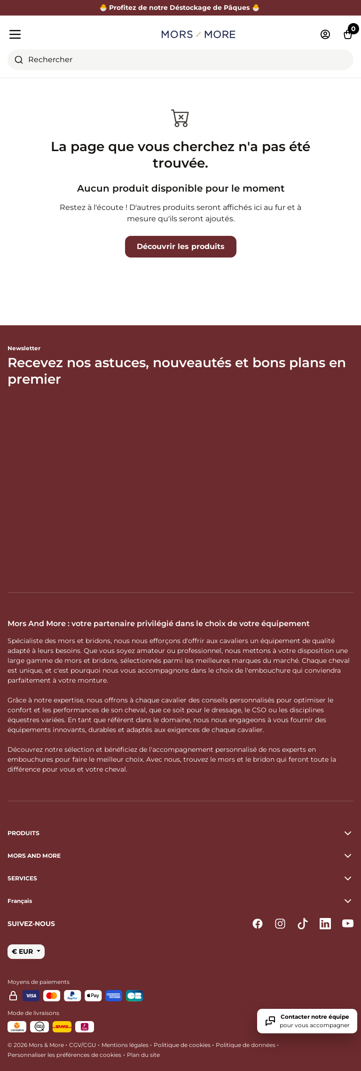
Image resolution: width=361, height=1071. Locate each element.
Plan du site (143, 1054)
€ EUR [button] (23, 951)
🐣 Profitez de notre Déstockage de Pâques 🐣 (180, 7)
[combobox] (180, 59)
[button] (180, 901)
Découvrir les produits (181, 246)
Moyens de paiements (39, 981)
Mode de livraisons (33, 1012)
